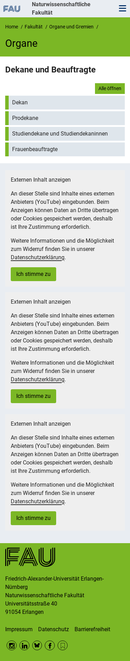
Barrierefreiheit (92, 629)
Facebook (50, 646)
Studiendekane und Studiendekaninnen (60, 133)
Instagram (12, 646)
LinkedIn (24, 646)
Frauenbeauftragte (35, 149)
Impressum (19, 629)
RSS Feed (63, 646)
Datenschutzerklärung (37, 257)
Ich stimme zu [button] (33, 274)
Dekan (20, 102)
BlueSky (37, 646)
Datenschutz (53, 629)
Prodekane (25, 118)
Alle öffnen (109, 88)
